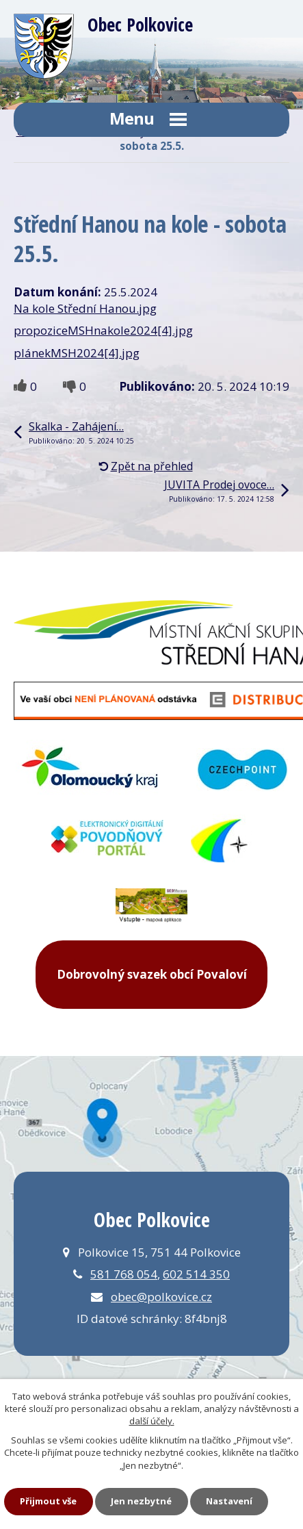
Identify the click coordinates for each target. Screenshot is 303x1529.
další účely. (151, 1421)
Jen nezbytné (141, 1501)
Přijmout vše (48, 1501)
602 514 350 (196, 1274)
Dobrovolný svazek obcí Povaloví (152, 974)
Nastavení (229, 1501)
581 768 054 (123, 1274)
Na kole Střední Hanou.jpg (85, 308)
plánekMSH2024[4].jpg (77, 353)
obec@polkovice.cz (161, 1297)
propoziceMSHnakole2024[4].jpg (103, 330)
